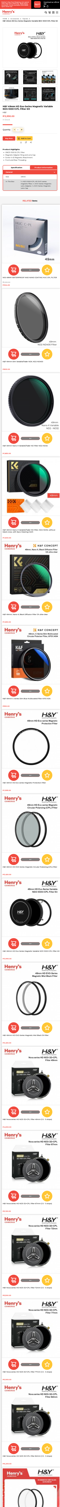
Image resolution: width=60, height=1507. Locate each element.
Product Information (44, 168)
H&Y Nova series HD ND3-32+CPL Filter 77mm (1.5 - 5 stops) (27, 1372)
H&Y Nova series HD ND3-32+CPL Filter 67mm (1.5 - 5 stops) (27, 1204)
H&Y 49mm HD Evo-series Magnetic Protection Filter (24, 783)
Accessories (14, 19)
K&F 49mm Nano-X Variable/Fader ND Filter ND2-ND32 (25, 446)
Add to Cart (24, 138)
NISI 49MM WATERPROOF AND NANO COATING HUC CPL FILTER (30, 278)
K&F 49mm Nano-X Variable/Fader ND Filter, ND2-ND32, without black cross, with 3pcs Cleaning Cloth (29, 531)
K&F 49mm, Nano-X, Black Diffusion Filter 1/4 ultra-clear (25, 614)
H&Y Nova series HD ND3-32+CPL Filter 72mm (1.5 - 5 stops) (27, 1288)
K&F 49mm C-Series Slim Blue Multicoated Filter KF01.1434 (26, 699)
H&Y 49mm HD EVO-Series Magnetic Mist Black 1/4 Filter (26, 1035)
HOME (5, 19)
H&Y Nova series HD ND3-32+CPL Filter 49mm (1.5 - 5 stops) (27, 1119)
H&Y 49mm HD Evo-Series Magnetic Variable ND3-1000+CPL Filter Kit (30, 21)
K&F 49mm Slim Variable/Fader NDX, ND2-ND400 (23, 362)
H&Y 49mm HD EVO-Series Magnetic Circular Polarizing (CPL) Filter (30, 867)
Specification (16, 168)
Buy (30, 270)
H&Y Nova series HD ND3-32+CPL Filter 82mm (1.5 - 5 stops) (27, 1456)
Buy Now (9, 138)
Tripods (25, 19)
